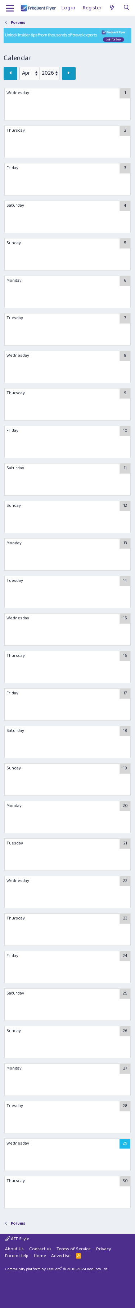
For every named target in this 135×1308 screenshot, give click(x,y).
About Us (14, 1249)
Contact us (40, 1249)
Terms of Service (74, 1249)
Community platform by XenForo (56, 1269)
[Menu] (9, 8)
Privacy (103, 1249)
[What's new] (112, 8)
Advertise (61, 1256)
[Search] (127, 8)
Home (40, 1256)
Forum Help (16, 1256)
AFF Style (17, 1239)
